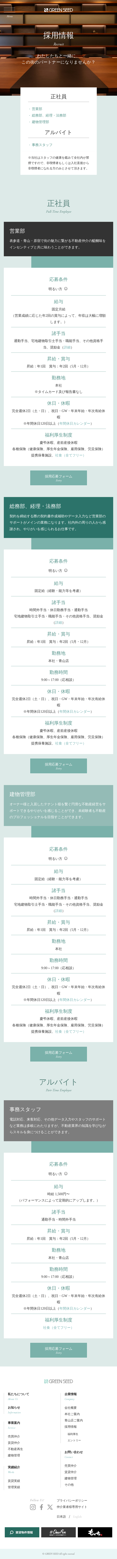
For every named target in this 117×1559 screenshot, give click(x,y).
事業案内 (32, 1425)
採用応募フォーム (58, 478)
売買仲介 (14, 1437)
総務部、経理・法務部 (49, 115)
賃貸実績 (14, 1481)
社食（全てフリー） (70, 455)
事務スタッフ (42, 145)
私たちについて (32, 1397)
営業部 (37, 109)
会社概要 (71, 1408)
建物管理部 (40, 122)
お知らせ (32, 1410)
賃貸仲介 (14, 1443)
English (77, 1517)
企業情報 (89, 1397)
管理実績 (14, 1487)
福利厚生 (73, 1434)
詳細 (67, 347)
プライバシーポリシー (72, 1501)
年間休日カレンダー (74, 423)
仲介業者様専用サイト (72, 1507)
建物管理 (14, 1456)
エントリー (74, 1440)
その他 (69, 1485)
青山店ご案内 (74, 1421)
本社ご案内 (72, 1414)
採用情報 (71, 1427)
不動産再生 (15, 1449)
